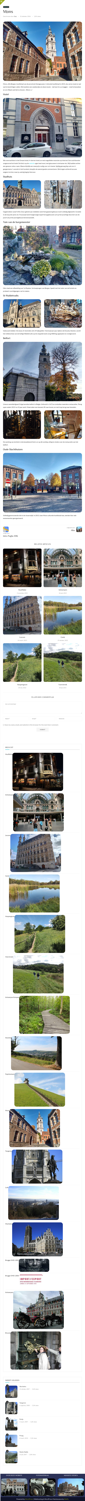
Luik (6, 1187)
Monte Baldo (23, 1452)
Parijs (21, 1419)
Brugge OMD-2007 (12, 1260)
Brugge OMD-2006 (12, 1276)
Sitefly (66, 1499)
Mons (7, 1110)
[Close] (2, 2)
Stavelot (8, 1038)
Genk (63, 637)
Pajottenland (9, 1074)
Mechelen (8, 1224)
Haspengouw (22, 684)
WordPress (29, 1499)
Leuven (22, 637)
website (32, 163)
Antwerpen (62, 590)
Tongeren (8, 1151)
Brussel (7, 1333)
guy (15, 16)
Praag (21, 1436)
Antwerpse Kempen (12, 997)
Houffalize (22, 590)
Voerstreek (62, 684)
